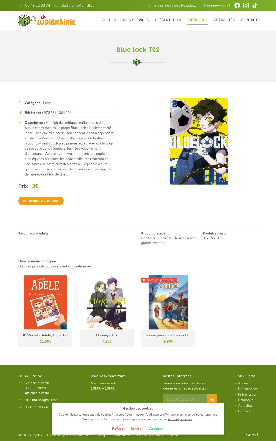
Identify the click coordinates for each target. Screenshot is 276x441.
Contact (249, 20)
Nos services (136, 20)
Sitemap (173, 435)
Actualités (224, 20)
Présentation (168, 20)
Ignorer (137, 428)
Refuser (118, 428)
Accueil (109, 20)
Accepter (156, 428)
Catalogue (197, 20)
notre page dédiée (180, 419)
